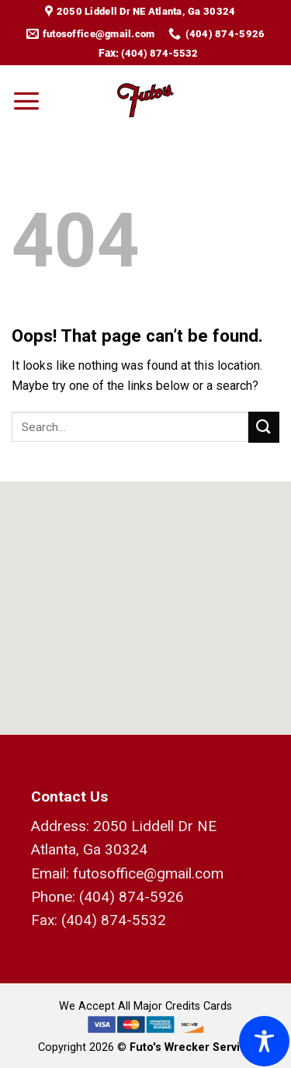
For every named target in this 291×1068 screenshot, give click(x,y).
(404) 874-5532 (159, 53)
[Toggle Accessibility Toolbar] (264, 1041)
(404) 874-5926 (131, 897)
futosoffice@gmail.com (148, 873)
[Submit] (263, 427)
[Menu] (26, 100)
